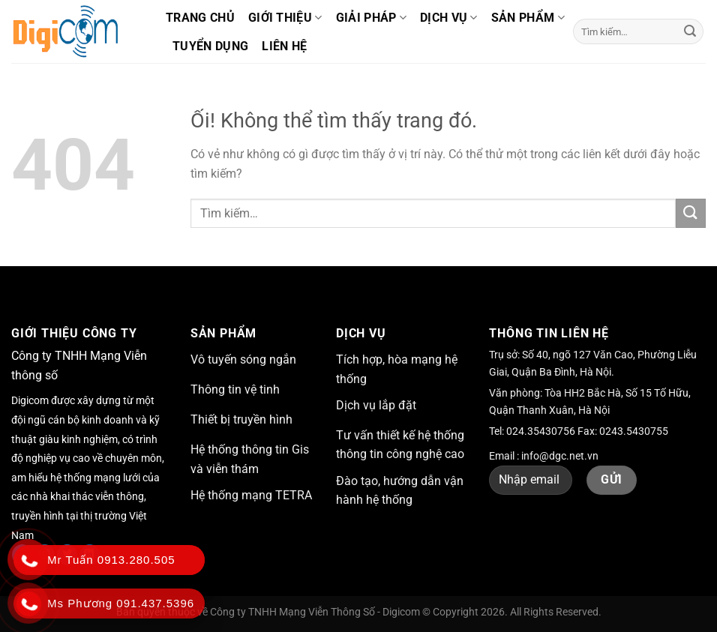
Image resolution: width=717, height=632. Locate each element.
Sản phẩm (528, 17)
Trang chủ (200, 17)
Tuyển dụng (210, 46)
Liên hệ (284, 46)
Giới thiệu (285, 17)
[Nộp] (690, 31)
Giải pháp (371, 17)
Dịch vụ (449, 17)
